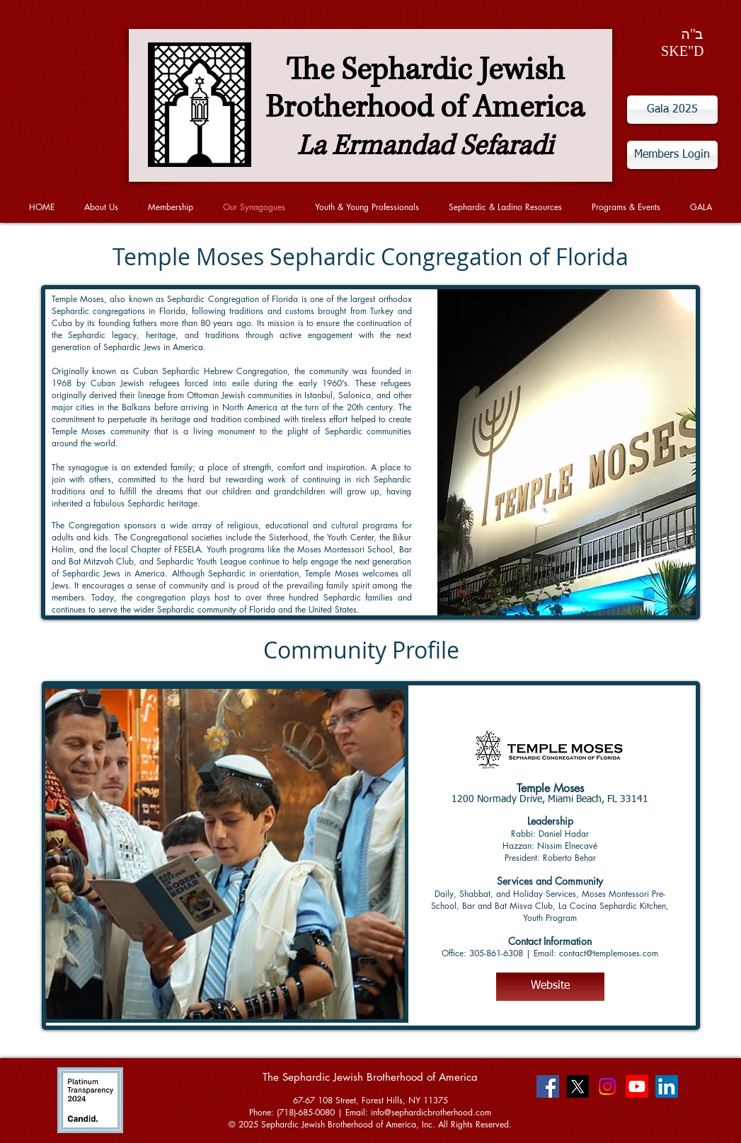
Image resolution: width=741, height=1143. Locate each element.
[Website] (550, 987)
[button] (225, 854)
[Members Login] (672, 155)
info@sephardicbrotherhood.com (431, 1112)
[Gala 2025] (672, 109)
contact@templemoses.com (608, 953)
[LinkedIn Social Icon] (666, 1086)
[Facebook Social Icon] (547, 1086)
